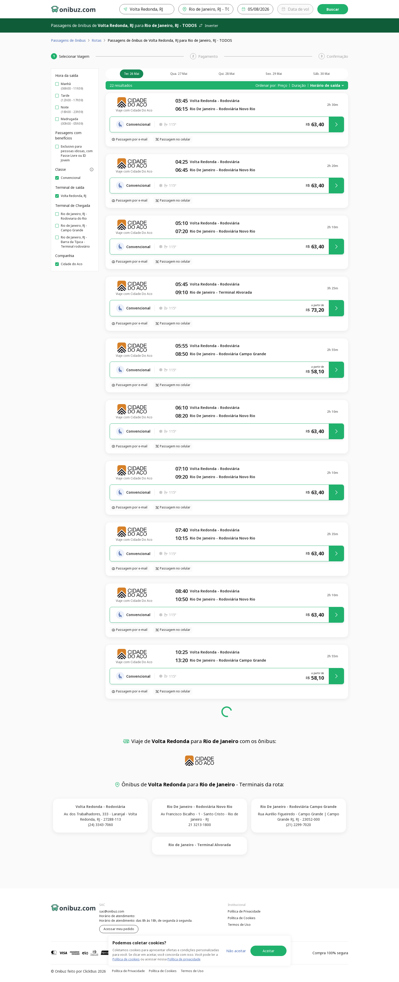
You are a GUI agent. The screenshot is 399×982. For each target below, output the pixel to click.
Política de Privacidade (244, 911)
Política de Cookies (241, 918)
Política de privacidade (184, 959)
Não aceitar (236, 950)
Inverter (208, 25)
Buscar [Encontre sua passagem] (332, 9)
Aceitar (268, 950)
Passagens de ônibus (68, 40)
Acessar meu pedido (119, 929)
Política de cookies (126, 959)
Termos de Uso (239, 924)
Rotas (97, 40)
